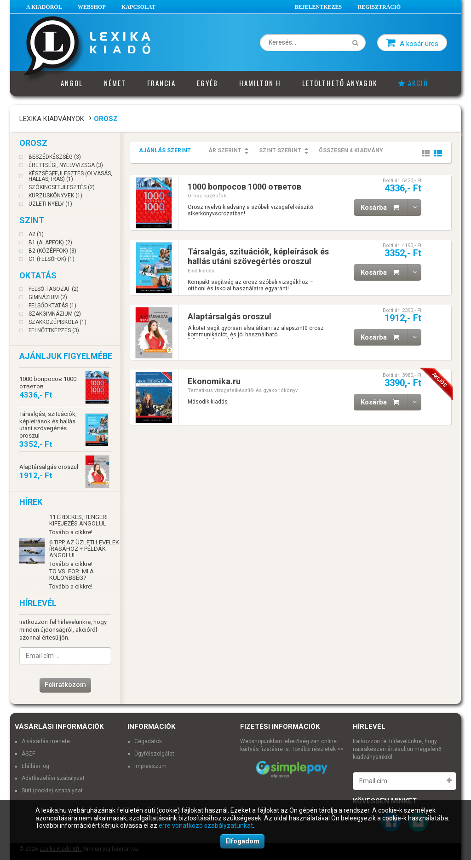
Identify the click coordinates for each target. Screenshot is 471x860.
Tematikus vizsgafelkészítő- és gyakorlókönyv (243, 390)
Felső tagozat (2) (54, 289)
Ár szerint (224, 150)
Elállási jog (35, 766)
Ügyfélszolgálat (154, 753)
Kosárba (384, 207)
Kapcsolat (138, 7)
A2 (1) (36, 234)
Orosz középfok (207, 196)
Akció (413, 83)
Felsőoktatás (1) (52, 305)
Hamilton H (260, 83)
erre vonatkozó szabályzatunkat (206, 825)
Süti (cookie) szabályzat (52, 790)
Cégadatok (148, 741)
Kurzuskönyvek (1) (55, 195)
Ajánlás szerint (165, 150)
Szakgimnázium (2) (55, 314)
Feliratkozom (65, 684)
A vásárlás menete (46, 741)
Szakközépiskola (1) (57, 322)
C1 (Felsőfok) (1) (52, 259)
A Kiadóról (44, 7)
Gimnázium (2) (48, 297)
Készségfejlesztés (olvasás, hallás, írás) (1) (70, 176)
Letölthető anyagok (339, 83)
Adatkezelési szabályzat (53, 778)
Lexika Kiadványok (51, 119)
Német (115, 83)
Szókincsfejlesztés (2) (62, 187)
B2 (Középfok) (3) (52, 251)
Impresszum (150, 766)
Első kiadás (201, 271)
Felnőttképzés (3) (54, 330)
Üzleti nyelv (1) (50, 204)
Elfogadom (242, 841)
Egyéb (207, 83)
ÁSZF (28, 753)
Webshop (92, 7)
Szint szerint (280, 150)
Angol (72, 83)
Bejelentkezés (318, 7)
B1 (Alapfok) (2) (50, 242)
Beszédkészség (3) (55, 157)
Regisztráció (379, 7)
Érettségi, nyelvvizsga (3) (66, 165)
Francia (161, 83)
